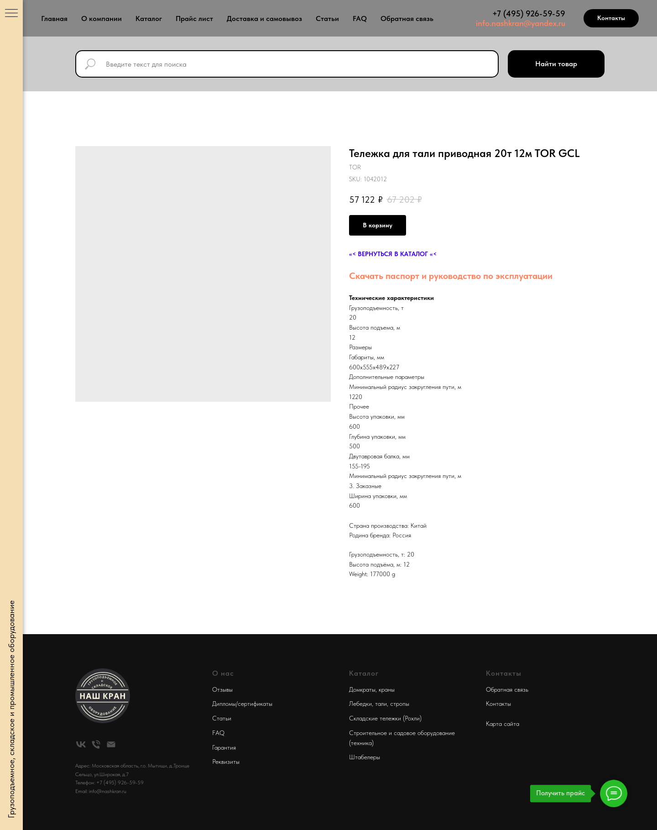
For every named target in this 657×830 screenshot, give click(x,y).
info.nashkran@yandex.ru (520, 23)
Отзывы (222, 689)
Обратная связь (407, 18)
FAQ (360, 18)
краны (387, 689)
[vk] (81, 744)
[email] (111, 744)
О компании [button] (101, 18)
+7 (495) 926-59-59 (528, 13)
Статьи (327, 18)
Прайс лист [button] (194, 18)
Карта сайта (502, 723)
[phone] (96, 744)
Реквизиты (226, 761)
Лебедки (360, 703)
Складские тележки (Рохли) (385, 718)
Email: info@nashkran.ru (100, 791)
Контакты (498, 703)
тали (381, 703)
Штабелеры (364, 757)
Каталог (149, 18)
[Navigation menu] (11, 13)
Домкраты (362, 689)
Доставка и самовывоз (264, 18)
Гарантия (224, 747)
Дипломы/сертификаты (242, 703)
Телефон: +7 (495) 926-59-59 (109, 782)
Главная (54, 18)
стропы (399, 703)
